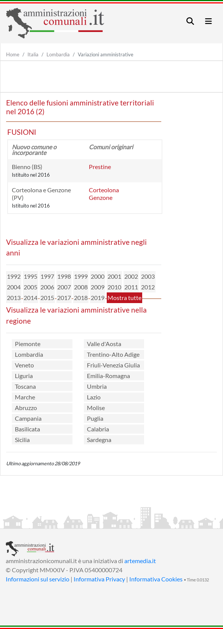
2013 (14, 297)
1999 (81, 276)
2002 (131, 276)
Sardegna (99, 439)
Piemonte (27, 343)
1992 (14, 276)
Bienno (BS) (27, 166)
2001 (114, 276)
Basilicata (27, 429)
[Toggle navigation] (190, 21)
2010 (114, 287)
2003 (148, 276)
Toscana (25, 386)
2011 (131, 287)
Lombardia (58, 54)
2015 (47, 297)
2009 (97, 287)
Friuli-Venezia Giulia (113, 365)
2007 (64, 287)
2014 (30, 297)
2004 (14, 287)
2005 (30, 287)
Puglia (95, 418)
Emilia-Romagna (108, 375)
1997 (47, 276)
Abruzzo (26, 407)
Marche (25, 397)
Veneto (24, 365)
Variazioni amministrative (105, 54)
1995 (30, 276)
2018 (81, 297)
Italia (33, 54)
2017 (64, 297)
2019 (97, 297)
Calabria (98, 429)
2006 (47, 287)
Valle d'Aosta (104, 343)
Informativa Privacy (99, 579)
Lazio (94, 397)
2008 (81, 287)
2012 (148, 287)
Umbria (97, 386)
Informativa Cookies (156, 579)
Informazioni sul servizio (37, 579)
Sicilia (22, 439)
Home (12, 54)
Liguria (24, 375)
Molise (96, 407)
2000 (97, 276)
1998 (64, 276)
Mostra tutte (124, 297)
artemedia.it (140, 560)
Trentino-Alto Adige (113, 354)
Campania (28, 418)
